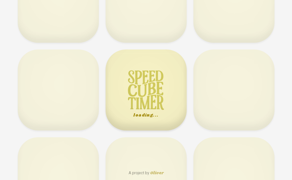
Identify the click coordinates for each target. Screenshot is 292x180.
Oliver (157, 173)
